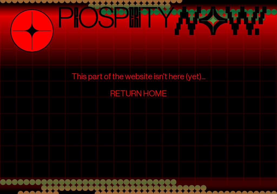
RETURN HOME (138, 93)
